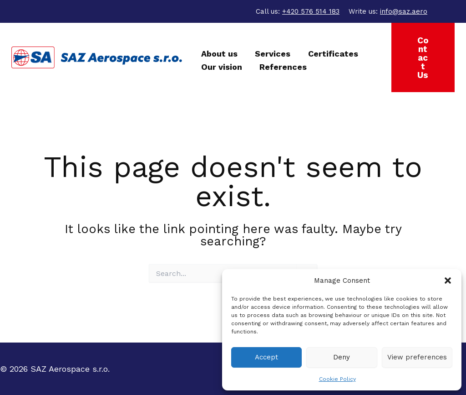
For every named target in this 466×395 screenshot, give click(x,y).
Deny (341, 357)
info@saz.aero (403, 11)
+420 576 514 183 (310, 11)
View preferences (417, 357)
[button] (447, 280)
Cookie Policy (337, 379)
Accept (266, 357)
